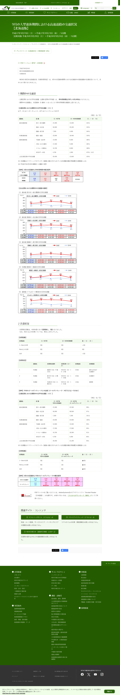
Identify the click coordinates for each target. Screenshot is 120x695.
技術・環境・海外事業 (20, 619)
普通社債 (83, 585)
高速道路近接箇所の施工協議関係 (59, 658)
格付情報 (83, 588)
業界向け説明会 (56, 611)
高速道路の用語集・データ (22, 622)
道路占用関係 (55, 654)
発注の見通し (55, 616)
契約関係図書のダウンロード (59, 626)
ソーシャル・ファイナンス (89, 594)
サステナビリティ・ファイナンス (91, 591)
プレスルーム (28, 44)
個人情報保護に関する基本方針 (64, 671)
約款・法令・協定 (19, 588)
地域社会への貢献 (56, 580)
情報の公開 (17, 594)
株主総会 (83, 577)
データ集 (54, 585)
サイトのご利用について (19, 671)
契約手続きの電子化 (57, 629)
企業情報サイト (98, 2)
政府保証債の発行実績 (87, 583)
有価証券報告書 (85, 580)
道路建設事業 (18, 611)
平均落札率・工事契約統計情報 (59, 640)
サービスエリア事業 (20, 614)
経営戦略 (17, 583)
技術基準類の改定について (59, 606)
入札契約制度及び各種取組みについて (59, 602)
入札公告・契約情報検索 (58, 622)
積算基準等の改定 (56, 608)
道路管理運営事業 (19, 608)
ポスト (96, 57)
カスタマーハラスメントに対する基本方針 (26, 597)
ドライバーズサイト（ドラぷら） (60, 2)
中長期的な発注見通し (57, 619)
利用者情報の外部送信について (64, 676)
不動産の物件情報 (56, 651)
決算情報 (83, 575)
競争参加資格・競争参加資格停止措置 (59, 633)
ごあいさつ (17, 575)
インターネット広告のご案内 (59, 648)
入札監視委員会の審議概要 (59, 637)
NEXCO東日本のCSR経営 (58, 577)
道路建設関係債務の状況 (88, 596)
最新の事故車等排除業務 (58, 644)
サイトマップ (16, 676)
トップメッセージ (56, 575)
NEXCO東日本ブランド (21, 580)
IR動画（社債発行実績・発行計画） (91, 602)
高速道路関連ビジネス (20, 616)
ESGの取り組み (56, 583)
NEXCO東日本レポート (58, 588)
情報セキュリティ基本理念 (41, 676)
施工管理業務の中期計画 (58, 614)
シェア (105, 57)
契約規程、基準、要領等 (58, 598)
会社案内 (17, 577)
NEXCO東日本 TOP (21, 2)
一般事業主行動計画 (20, 591)
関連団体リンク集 (38, 671)
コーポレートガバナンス (21, 585)
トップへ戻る (112, 563)
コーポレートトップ (17, 44)
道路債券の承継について (88, 599)
